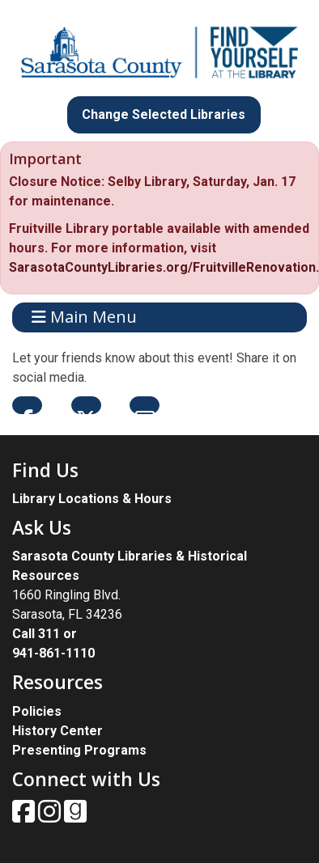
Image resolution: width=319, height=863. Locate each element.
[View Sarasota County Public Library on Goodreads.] (75, 816)
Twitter (86, 405)
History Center (57, 730)
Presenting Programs (79, 750)
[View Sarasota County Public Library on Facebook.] (25, 816)
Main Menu (84, 317)
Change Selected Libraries (163, 114)
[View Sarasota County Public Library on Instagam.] (51, 816)
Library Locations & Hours (92, 498)
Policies (37, 711)
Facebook (27, 405)
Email (145, 405)
